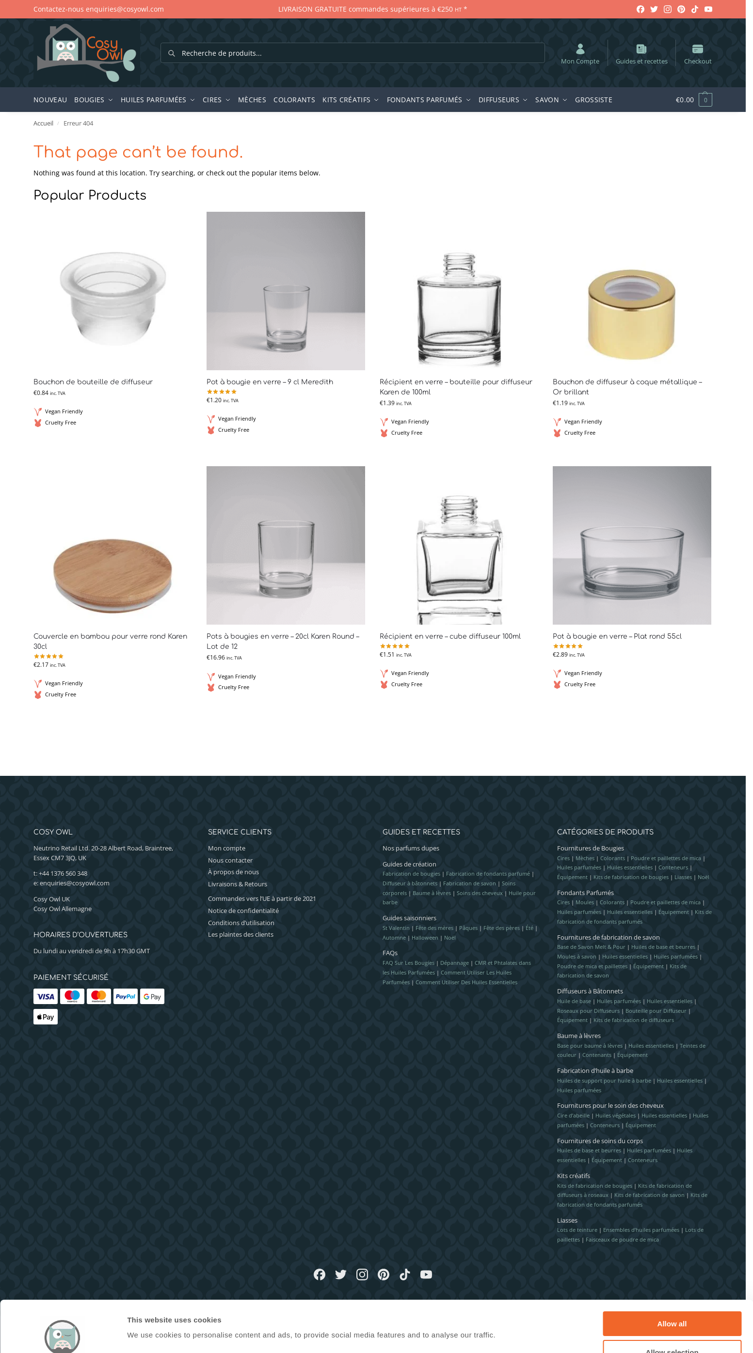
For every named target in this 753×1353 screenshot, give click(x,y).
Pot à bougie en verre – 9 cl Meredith (270, 382)
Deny (672, 1329)
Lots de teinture (577, 1229)
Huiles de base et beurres (663, 946)
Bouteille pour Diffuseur (656, 1010)
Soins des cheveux (480, 893)
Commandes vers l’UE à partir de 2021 (262, 898)
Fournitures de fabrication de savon (608, 937)
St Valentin (396, 927)
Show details (508, 1315)
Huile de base (574, 1001)
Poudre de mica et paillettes (592, 966)
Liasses (683, 877)
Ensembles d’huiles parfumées (641, 1229)
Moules (585, 902)
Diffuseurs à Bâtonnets (590, 991)
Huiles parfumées (579, 867)
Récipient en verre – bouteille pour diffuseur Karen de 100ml (456, 387)
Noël (450, 937)
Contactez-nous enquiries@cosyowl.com (98, 9)
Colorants (612, 858)
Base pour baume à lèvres (590, 1045)
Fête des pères (501, 927)
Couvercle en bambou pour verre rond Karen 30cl (110, 641)
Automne (394, 937)
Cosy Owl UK (51, 899)
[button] (689, 100)
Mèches (585, 858)
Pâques (468, 927)
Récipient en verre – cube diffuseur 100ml (450, 636)
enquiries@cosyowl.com (75, 883)
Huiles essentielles (630, 867)
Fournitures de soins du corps (600, 1140)
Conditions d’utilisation (241, 922)
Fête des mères (434, 927)
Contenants (596, 1054)
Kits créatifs (573, 1175)
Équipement (572, 877)
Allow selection (671, 1301)
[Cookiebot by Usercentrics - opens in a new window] (62, 1334)
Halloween (425, 937)
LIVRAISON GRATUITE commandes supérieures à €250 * (372, 9)
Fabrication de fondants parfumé (488, 873)
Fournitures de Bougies (590, 848)
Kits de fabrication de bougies (631, 877)
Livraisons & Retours (237, 884)
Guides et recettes (642, 53)
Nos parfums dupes (411, 848)
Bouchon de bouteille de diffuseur (93, 382)
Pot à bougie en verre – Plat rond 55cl (617, 636)
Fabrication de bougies (411, 873)
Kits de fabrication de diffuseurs (633, 1019)
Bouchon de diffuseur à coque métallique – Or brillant (627, 387)
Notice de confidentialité (243, 910)
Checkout (698, 53)
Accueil (43, 123)
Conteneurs (673, 867)
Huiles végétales (615, 1115)
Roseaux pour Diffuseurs (588, 1010)
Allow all (672, 1272)
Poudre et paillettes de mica (666, 858)
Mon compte (226, 848)
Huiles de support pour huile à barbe (604, 1080)
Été (529, 927)
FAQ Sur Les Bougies (408, 962)
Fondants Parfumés (585, 892)
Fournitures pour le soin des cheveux (610, 1105)
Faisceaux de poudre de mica (622, 1239)
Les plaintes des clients (240, 934)
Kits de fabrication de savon (649, 1194)
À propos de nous (233, 871)
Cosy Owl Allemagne (62, 908)
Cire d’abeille (573, 1115)
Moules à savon (576, 956)
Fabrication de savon (469, 883)
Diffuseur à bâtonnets (410, 883)
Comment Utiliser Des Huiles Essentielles (466, 982)
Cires (563, 858)
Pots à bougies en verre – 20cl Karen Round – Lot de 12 (283, 641)
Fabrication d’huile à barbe (595, 1070)
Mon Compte (580, 53)
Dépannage (454, 962)
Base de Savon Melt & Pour (591, 946)
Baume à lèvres (432, 893)
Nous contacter (230, 860)
